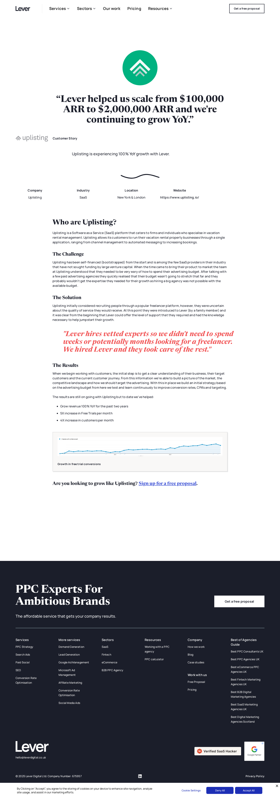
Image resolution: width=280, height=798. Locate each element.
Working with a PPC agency (157, 649)
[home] (25, 8)
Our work (111, 8)
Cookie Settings (191, 790)
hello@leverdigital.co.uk (31, 757)
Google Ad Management (74, 662)
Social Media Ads (69, 703)
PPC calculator (154, 659)
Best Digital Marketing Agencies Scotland (245, 719)
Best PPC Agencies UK (245, 659)
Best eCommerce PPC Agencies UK (245, 669)
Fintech (106, 654)
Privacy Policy (255, 776)
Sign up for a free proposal (167, 483)
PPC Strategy (24, 647)
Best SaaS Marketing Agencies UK (244, 707)
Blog (190, 654)
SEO (18, 670)
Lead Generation (69, 654)
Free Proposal (196, 682)
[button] (59, 8)
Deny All (220, 790)
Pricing (134, 8)
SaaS (105, 647)
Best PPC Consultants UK (247, 651)
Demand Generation (71, 647)
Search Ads (23, 654)
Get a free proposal (239, 601)
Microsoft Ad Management (67, 672)
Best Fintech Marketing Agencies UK (246, 682)
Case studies (196, 662)
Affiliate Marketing (70, 682)
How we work (196, 647)
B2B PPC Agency (112, 670)
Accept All (249, 790)
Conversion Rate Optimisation (26, 680)
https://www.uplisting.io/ (179, 197)
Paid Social (23, 662)
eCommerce (109, 662)
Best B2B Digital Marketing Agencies (243, 694)
